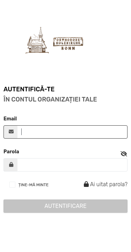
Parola (11, 152)
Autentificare (65, 206)
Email (10, 119)
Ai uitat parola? (105, 184)
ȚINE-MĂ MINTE (33, 184)
